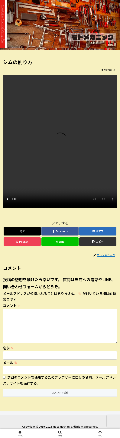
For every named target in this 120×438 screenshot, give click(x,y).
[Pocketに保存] (22, 241)
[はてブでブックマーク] (97, 231)
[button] (97, 241)
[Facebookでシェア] (60, 231)
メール (10, 368)
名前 (8, 353)
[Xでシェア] (22, 231)
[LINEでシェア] (60, 241)
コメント (12, 305)
